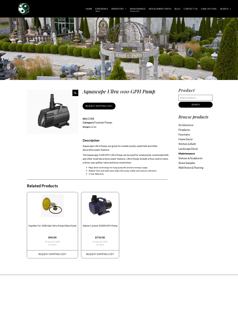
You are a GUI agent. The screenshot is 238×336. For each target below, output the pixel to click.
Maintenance (138, 9)
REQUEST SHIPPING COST (99, 106)
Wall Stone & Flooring (191, 168)
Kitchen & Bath (187, 144)
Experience (101, 9)
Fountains (184, 134)
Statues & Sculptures (190, 158)
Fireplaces (184, 130)
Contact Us (190, 8)
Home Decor (186, 139)
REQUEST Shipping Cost (53, 255)
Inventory (119, 8)
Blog (177, 8)
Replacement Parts (160, 8)
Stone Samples (187, 163)
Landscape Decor (188, 149)
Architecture (186, 125)
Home (89, 8)
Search (225, 8)
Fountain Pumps (103, 122)
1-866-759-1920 (208, 8)
